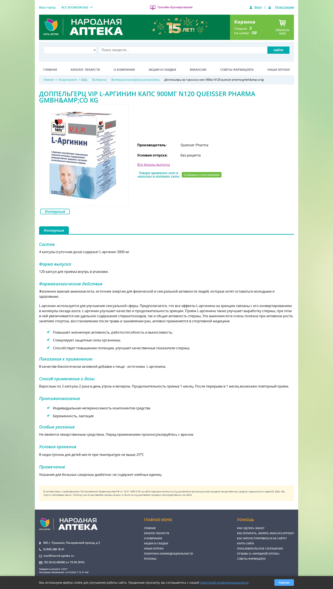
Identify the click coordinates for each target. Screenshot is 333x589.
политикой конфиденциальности (224, 583)
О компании (124, 69)
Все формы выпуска (153, 164)
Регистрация (284, 7)
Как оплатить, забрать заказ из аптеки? (265, 533)
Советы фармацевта (237, 69)
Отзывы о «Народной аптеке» (258, 553)
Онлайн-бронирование (175, 7)
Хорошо (284, 582)
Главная (50, 69)
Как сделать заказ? (250, 528)
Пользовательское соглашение (260, 548)
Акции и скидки (162, 69)
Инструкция (55, 211)
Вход (258, 7)
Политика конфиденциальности (168, 553)
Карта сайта (245, 543)
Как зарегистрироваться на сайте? (262, 538)
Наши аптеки (278, 69)
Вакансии (198, 69)
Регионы (150, 559)
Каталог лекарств (85, 69)
